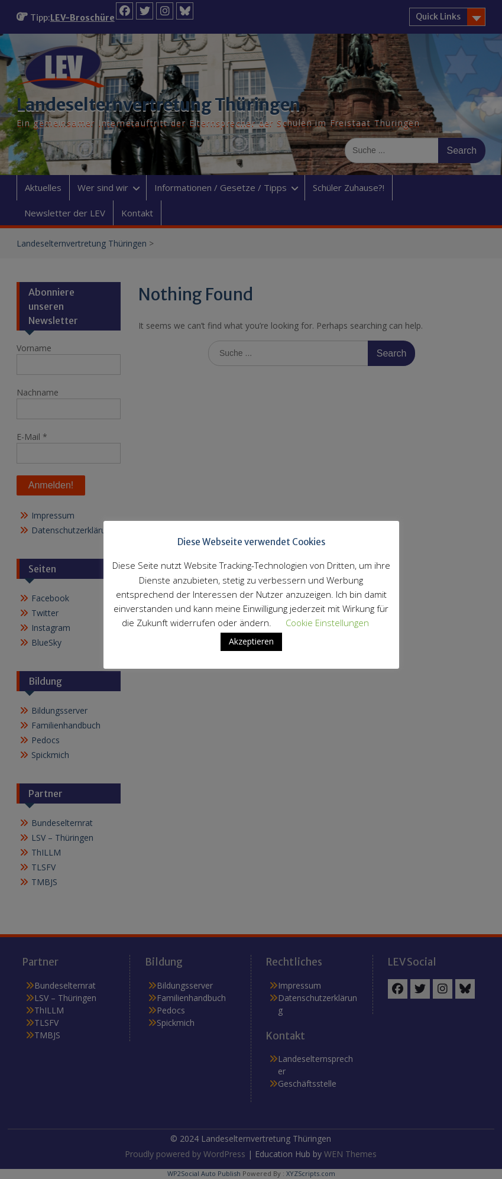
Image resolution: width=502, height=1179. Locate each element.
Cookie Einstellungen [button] (327, 623)
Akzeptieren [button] (251, 641)
